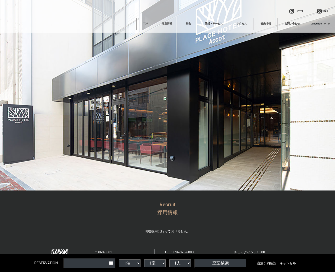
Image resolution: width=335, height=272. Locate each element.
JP (325, 24)
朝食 (188, 23)
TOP (145, 23)
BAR (322, 11)
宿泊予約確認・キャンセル (276, 263)
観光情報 (266, 23)
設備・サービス (214, 23)
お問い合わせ (292, 23)
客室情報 (167, 23)
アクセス (242, 23)
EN (329, 24)
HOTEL (296, 11)
